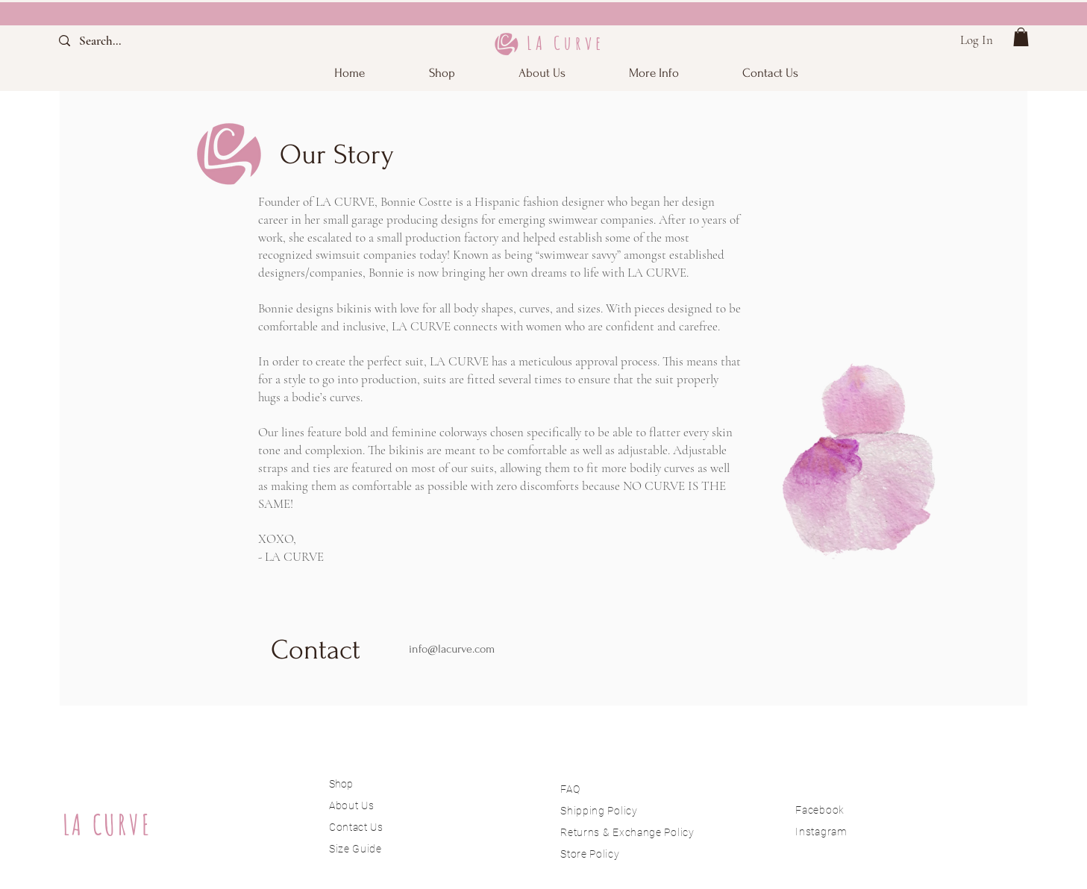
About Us (353, 805)
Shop (341, 784)
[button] (654, 72)
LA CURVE (107, 824)
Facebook (820, 810)
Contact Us (356, 827)
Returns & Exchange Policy (627, 832)
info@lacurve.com (452, 649)
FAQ (570, 789)
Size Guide (355, 849)
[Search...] (113, 40)
